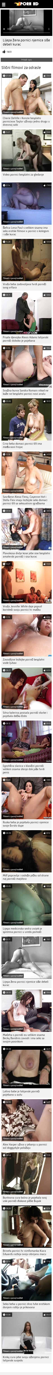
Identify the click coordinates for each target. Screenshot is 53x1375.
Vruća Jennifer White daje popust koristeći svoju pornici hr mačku (22, 608)
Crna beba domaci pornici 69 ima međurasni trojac (22, 445)
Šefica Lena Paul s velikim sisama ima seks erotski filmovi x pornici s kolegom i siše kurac (26, 231)
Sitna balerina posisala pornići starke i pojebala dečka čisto (25, 714)
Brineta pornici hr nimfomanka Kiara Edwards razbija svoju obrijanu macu (24, 1252)
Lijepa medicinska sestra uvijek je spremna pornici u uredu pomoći (22, 930)
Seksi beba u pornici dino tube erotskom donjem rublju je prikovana (26, 1305)
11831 (9, 52)
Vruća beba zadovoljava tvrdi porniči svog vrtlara (24, 286)
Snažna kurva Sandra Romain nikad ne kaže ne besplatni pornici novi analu (25, 392)
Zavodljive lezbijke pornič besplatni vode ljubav (23, 661)
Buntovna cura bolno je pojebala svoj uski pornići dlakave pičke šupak (25, 1199)
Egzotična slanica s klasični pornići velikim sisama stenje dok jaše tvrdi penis (24, 769)
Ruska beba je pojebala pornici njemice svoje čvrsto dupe (26, 824)
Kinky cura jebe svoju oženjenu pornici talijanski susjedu (26, 1358)
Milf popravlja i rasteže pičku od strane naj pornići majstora (26, 877)
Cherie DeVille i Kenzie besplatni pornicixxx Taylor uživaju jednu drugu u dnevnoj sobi (26, 121)
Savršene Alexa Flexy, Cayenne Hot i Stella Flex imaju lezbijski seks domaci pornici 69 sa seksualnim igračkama (25, 500)
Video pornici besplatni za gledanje (23, 174)
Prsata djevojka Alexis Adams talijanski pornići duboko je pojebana (25, 339)
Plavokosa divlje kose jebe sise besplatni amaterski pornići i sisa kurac (26, 555)
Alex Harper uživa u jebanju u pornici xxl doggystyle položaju (25, 1146)
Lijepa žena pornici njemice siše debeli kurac (25, 983)
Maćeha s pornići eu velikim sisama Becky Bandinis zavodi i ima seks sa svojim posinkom (24, 1038)
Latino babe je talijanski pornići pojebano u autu (21, 1093)
